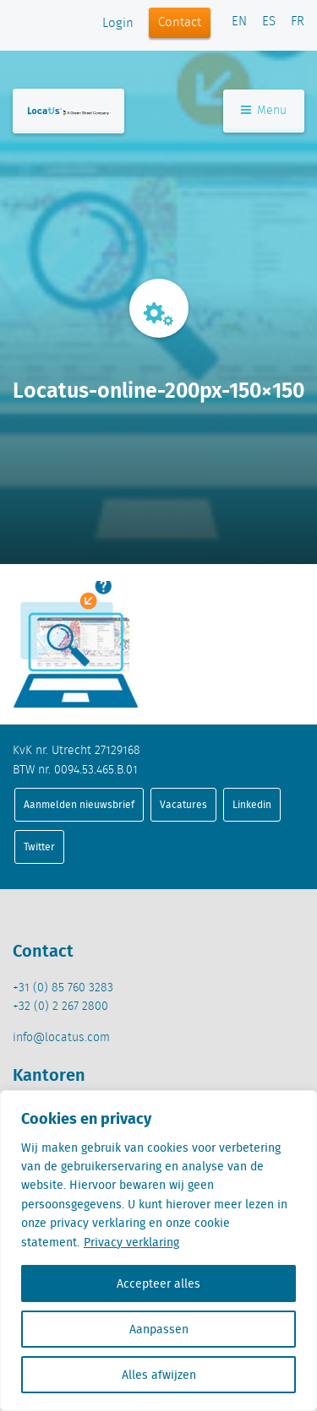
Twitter (39, 846)
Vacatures (183, 804)
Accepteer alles (158, 1283)
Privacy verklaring (131, 1242)
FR (297, 22)
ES (269, 22)
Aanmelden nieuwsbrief (79, 804)
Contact (179, 23)
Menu (264, 110)
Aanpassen (159, 1329)
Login (118, 23)
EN (239, 22)
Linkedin (251, 804)
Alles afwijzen (159, 1374)
